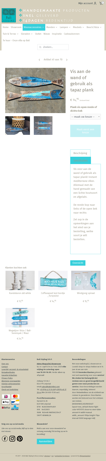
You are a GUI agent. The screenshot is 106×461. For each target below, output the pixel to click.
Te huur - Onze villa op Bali (16, 40)
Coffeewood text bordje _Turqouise (53, 294)
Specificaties (80, 160)
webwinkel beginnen (62, 456)
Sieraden (27, 34)
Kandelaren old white (20, 293)
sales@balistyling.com (51, 387)
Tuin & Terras (11, 34)
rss (52, 456)
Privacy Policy (7, 378)
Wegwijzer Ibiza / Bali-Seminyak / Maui (20, 331)
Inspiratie (57, 34)
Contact (5, 367)
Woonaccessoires (34, 27)
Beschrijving (80, 153)
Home (6, 27)
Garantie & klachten (9, 375)
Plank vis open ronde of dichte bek (83, 109)
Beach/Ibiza (94, 27)
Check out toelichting (10, 389)
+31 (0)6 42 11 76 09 (47, 389)
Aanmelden (45, 441)
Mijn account (87, 3)
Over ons (5, 364)
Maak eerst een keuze (85, 131)
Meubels (78, 27)
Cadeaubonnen (72, 34)
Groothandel (6, 387)
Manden (52, 27)
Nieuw (46, 34)
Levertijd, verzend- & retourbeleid (15, 369)
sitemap (47, 456)
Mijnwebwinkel (85, 456)
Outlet (38, 34)
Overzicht (77, 262)
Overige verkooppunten (11, 384)
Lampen (65, 27)
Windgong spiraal (86, 293)
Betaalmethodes (8, 372)
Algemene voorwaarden (11, 381)
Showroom (16, 27)
